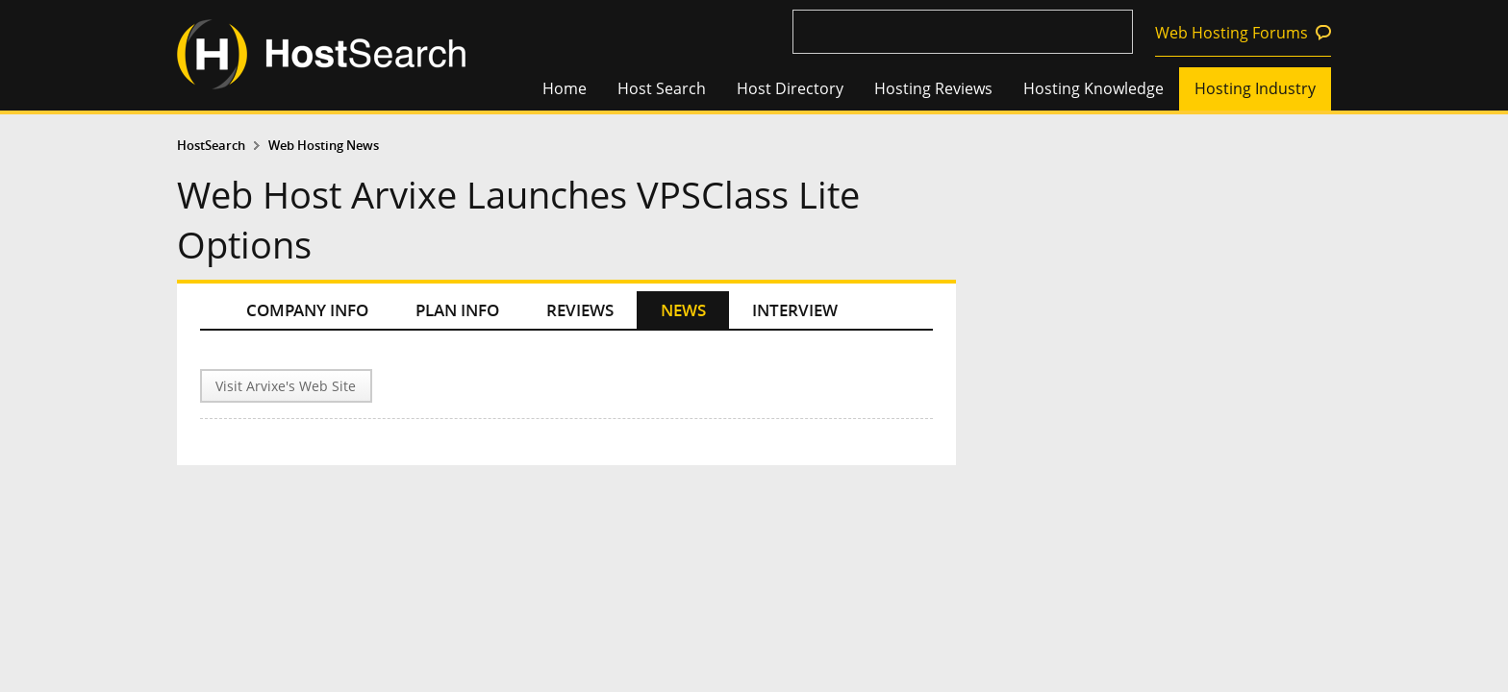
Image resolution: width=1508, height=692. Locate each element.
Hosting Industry (1255, 88)
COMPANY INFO (307, 310)
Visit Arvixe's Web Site (285, 386)
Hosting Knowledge (1093, 88)
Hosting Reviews (933, 88)
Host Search (661, 88)
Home (564, 88)
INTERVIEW (795, 310)
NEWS (683, 310)
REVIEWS (580, 310)
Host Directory (790, 88)
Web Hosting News (323, 145)
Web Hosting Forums (1231, 32)
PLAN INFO (457, 310)
